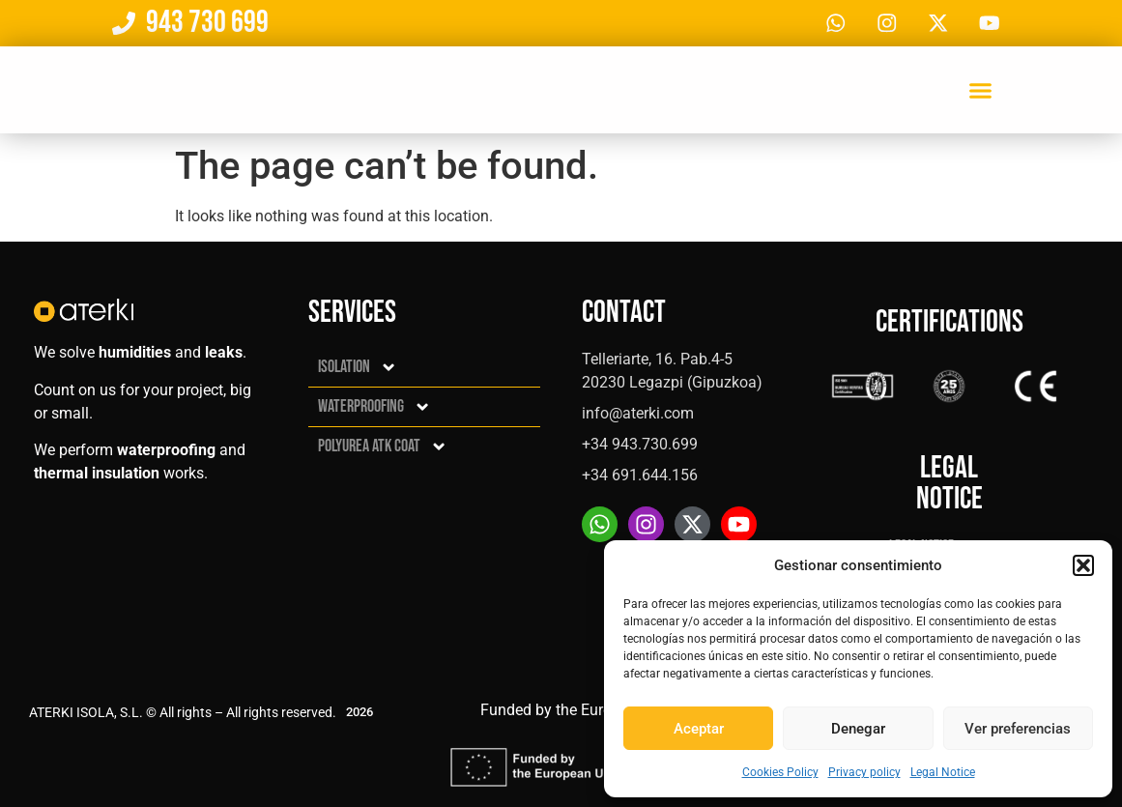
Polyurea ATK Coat (382, 446)
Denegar (858, 728)
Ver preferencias (1017, 728)
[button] (1083, 565)
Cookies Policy (780, 772)
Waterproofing (374, 407)
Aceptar (699, 728)
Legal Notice (942, 772)
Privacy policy (864, 772)
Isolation (357, 367)
